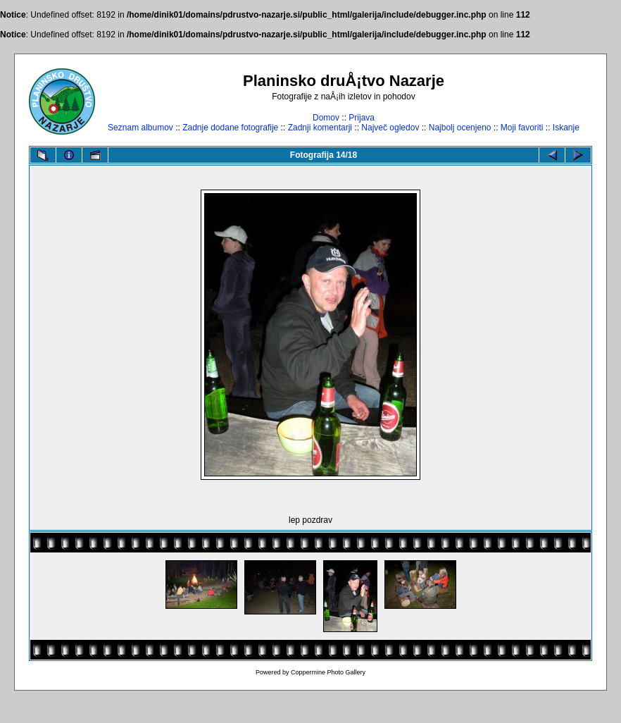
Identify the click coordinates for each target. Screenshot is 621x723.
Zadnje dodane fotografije (230, 127)
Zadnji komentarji (320, 127)
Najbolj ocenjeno (460, 127)
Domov (326, 118)
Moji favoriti (522, 127)
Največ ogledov (390, 127)
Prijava (362, 118)
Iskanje (566, 127)
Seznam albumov (140, 127)
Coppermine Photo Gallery (328, 672)
